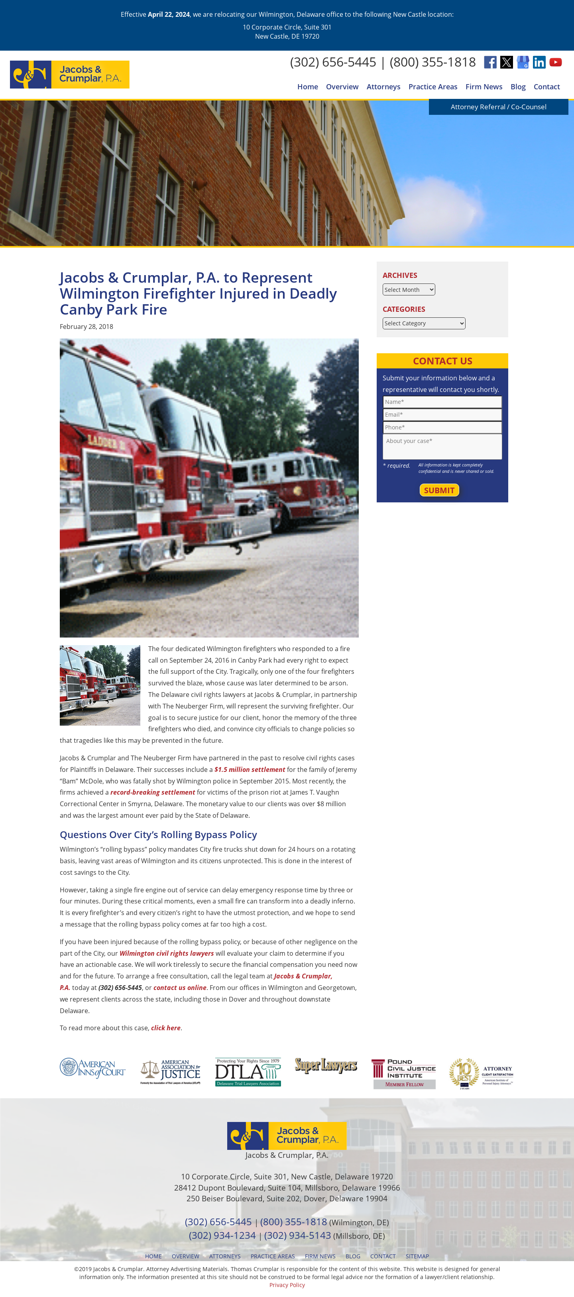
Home (307, 86)
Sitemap (417, 1256)
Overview (342, 86)
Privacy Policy (287, 1285)
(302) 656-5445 (333, 61)
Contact (547, 86)
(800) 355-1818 (433, 61)
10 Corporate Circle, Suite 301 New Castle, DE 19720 (287, 31)
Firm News (484, 86)
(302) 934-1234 (222, 1235)
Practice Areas (433, 86)
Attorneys (384, 86)
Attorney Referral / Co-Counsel (498, 106)
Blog (518, 86)
